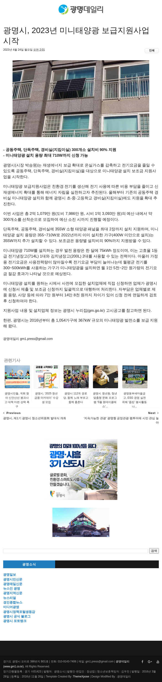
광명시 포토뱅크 (14, 621)
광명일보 (9, 574)
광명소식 (29, 564)
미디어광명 (11, 607)
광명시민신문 (12, 579)
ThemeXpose (81, 676)
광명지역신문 (12, 593)
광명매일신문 (12, 584)
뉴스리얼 (9, 598)
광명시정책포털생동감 (19, 612)
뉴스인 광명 (11, 588)
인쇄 (151, 50)
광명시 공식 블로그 (17, 616)
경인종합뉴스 (12, 602)
